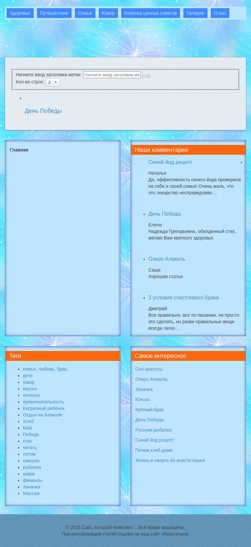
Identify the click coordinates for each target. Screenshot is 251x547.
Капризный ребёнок (44, 408)
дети (28, 375)
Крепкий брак (149, 409)
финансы (32, 480)
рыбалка (32, 467)
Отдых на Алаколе (42, 414)
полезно (31, 395)
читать (30, 447)
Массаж (31, 493)
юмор (29, 382)
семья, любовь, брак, (45, 369)
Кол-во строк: (30, 81)
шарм (29, 473)
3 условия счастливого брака (183, 297)
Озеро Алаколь (166, 259)
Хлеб (28, 421)
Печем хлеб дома (154, 450)
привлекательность (43, 401)
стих (27, 441)
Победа (31, 434)
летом (29, 454)
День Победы (43, 111)
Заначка (31, 486)
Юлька (142, 399)
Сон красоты (148, 369)
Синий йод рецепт (170, 162)
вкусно (30, 388)
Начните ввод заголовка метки (49, 74)
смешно (31, 460)
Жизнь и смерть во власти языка (170, 460)
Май (27, 428)
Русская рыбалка (153, 429)
